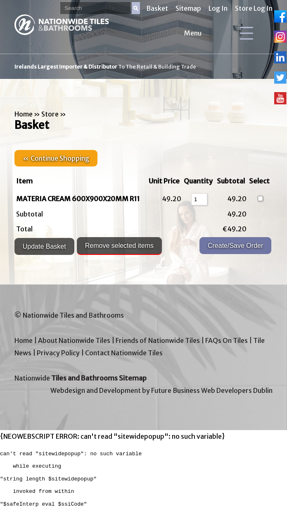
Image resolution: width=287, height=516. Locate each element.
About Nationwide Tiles (74, 340)
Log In (218, 8)
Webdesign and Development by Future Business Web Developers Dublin (161, 390)
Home (23, 114)
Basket (157, 8)
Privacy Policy (58, 353)
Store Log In (254, 8)
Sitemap (188, 8)
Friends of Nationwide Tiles (158, 340)
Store (50, 114)
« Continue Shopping (56, 158)
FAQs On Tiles (226, 340)
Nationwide (80, 378)
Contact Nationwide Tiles (124, 353)
